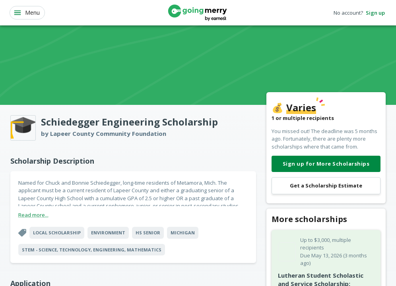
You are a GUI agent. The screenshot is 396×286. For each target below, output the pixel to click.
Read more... (33, 214)
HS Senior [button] (148, 233)
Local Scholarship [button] (57, 233)
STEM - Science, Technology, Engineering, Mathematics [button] (91, 250)
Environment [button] (108, 233)
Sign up (375, 13)
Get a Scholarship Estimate (326, 186)
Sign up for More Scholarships (326, 164)
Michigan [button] (183, 233)
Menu (26, 12)
